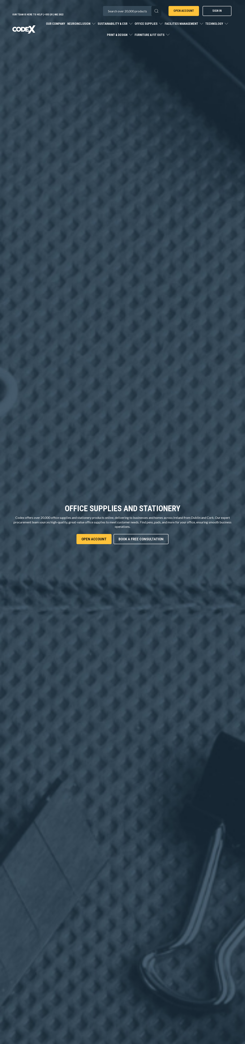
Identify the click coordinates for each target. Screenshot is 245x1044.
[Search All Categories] (132, 11)
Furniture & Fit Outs (150, 35)
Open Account (183, 11)
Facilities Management (182, 24)
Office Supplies (146, 24)
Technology (214, 24)
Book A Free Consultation (141, 539)
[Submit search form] (156, 11)
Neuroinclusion (79, 24)
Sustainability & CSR (113, 24)
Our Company (55, 24)
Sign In (217, 11)
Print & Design (117, 35)
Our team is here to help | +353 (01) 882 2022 (37, 14)
